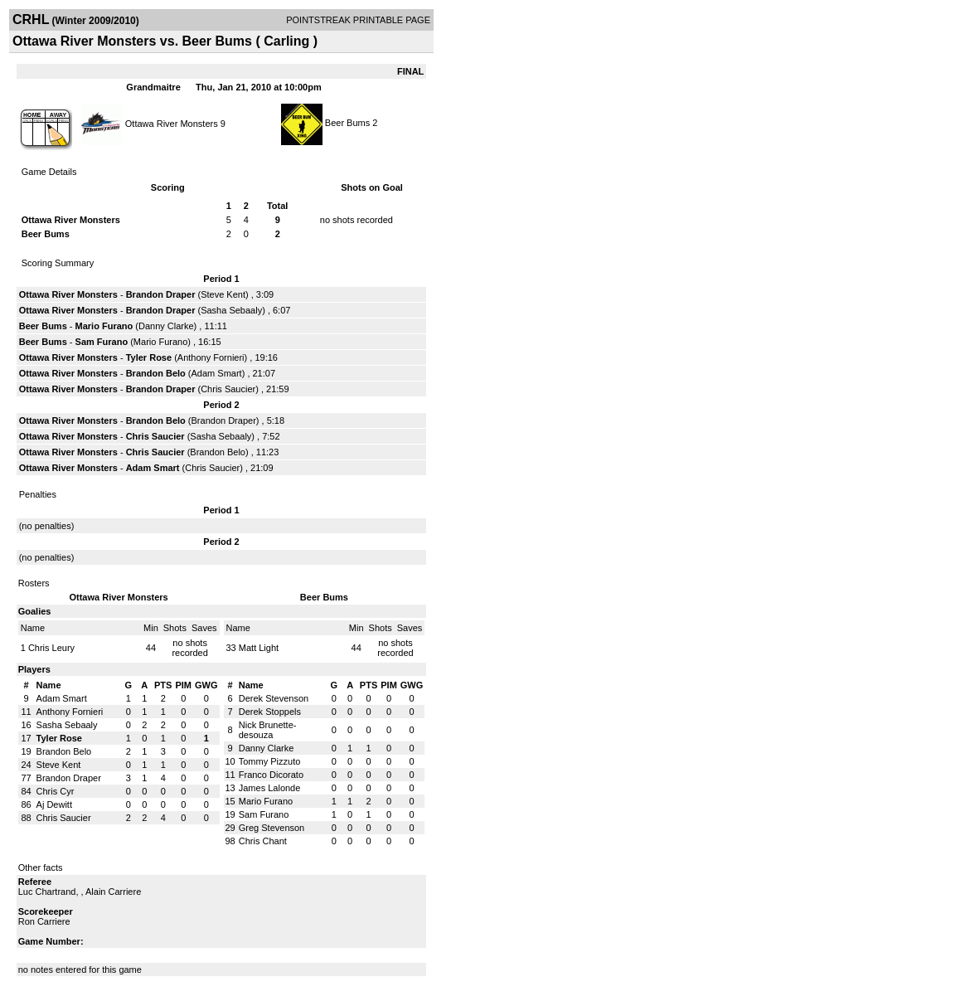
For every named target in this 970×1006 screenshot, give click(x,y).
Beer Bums (347, 123)
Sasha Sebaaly (231, 310)
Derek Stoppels (270, 712)
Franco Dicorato (271, 775)
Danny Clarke (166, 326)
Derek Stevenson (273, 698)
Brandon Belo (156, 373)
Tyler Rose (149, 357)
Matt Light (259, 648)
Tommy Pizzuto (270, 761)
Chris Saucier (228, 389)
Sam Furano (102, 342)
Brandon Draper (161, 294)
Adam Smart (217, 373)
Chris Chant (263, 841)
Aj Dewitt (54, 804)
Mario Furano (104, 326)
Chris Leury (51, 648)
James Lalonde (270, 788)
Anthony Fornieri (211, 357)
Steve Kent (223, 294)
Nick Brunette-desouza (268, 730)
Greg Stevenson (272, 828)
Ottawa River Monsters (171, 123)
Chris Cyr (55, 791)
